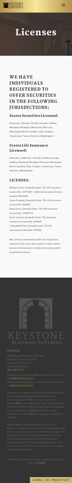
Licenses (37, 480)
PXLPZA (42, 462)
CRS (47, 480)
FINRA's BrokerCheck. (22, 378)
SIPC (19, 403)
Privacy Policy (60, 480)
